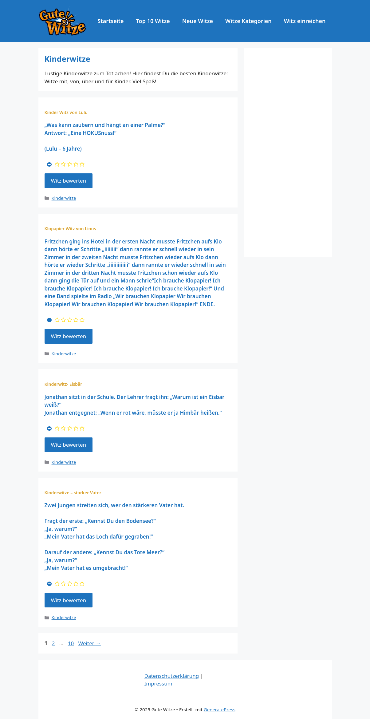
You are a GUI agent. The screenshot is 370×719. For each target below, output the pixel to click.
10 (71, 643)
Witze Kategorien (248, 21)
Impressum (158, 683)
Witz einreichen (305, 21)
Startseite (110, 21)
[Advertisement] (288, 152)
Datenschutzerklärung (171, 675)
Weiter (89, 643)
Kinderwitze (64, 198)
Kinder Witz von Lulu (66, 112)
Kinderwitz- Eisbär (63, 384)
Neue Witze (197, 21)
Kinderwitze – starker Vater (73, 493)
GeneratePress (219, 709)
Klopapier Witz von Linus (70, 228)
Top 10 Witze (153, 21)
